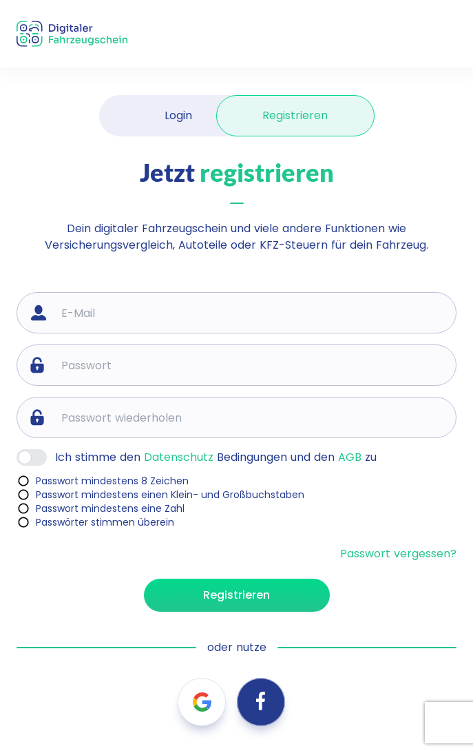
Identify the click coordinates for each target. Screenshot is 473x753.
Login (178, 115)
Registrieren (295, 115)
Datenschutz (178, 457)
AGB (349, 457)
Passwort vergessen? (398, 553)
